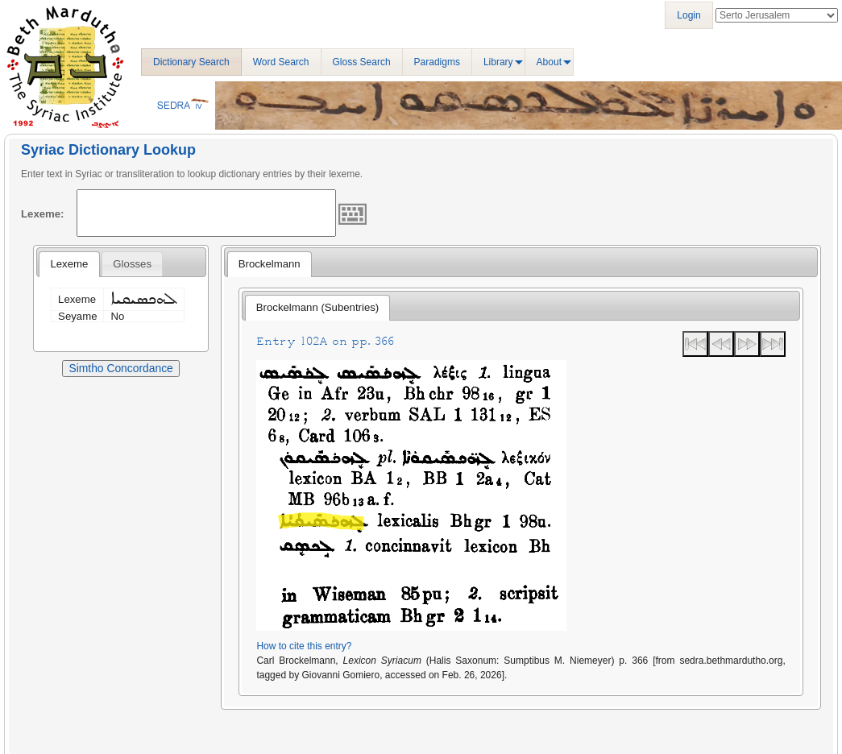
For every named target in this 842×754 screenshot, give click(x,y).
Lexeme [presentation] (69, 264)
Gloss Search (362, 62)
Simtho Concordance (120, 368)
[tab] (69, 264)
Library (498, 62)
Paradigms (437, 62)
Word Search (281, 62)
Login (688, 15)
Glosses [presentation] (132, 264)
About (549, 62)
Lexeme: (42, 214)
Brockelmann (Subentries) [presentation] (317, 307)
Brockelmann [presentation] (269, 264)
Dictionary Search (191, 62)
